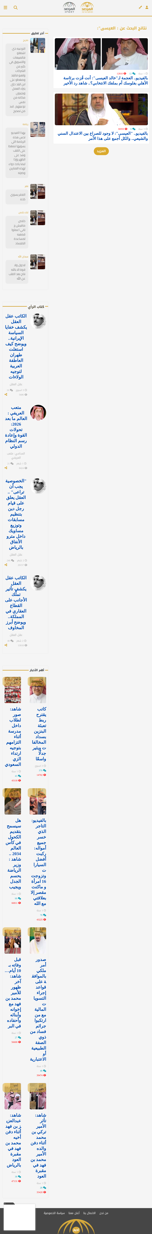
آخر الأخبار (39, 649)
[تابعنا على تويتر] (88, 1220)
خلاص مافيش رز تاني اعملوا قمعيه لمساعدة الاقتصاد (18, 232)
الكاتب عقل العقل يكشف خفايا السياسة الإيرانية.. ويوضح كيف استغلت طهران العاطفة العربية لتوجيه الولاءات (16, 341)
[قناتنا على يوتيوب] (76, 1220)
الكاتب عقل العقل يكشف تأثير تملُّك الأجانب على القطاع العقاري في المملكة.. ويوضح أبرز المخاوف (16, 575)
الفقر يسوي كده (17, 197)
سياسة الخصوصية (54, 1157)
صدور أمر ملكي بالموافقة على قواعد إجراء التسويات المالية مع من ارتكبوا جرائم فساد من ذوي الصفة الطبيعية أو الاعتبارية (38, 965)
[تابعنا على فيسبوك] (82, 1220)
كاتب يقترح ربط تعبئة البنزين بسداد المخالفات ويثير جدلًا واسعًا (38, 699)
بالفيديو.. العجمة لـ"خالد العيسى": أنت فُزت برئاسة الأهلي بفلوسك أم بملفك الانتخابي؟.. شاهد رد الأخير (105, 92)
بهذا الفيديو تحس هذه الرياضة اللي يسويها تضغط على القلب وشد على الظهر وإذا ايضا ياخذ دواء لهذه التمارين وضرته (17, 153)
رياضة (25, 124)
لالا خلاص (23, 212)
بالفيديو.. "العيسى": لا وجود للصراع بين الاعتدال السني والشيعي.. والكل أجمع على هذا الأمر (103, 160)
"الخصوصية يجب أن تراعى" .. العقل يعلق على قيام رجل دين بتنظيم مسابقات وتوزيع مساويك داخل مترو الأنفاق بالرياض (16, 492)
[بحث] (14, 8)
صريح (25, 40)
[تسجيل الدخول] (146, 7)
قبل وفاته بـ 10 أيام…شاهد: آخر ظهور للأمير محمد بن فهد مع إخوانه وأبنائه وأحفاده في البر (13, 952)
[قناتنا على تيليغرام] (63, 1220)
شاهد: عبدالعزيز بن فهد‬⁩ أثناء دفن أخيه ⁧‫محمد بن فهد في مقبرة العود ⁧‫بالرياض (13, 1091)
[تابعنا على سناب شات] (70, 1220)
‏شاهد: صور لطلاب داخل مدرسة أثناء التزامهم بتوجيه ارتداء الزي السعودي (13, 705)
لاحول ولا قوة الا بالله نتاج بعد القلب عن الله (17, 271)
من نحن (103, 1157)
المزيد (101, 175)
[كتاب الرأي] (140, 7)
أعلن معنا (74, 1157)
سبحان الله (23, 256)
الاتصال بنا (89, 1157)
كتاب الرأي (36, 307)
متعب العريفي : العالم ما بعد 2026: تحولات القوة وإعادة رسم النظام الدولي (16, 412)
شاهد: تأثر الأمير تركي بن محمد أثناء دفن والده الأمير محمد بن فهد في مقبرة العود (38, 1093)
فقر (26, 186)
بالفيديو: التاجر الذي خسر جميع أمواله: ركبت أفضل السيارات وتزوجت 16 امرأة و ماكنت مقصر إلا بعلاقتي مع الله (38, 827)
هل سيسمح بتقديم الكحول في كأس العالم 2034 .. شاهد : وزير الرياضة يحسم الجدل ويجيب (14, 821)
